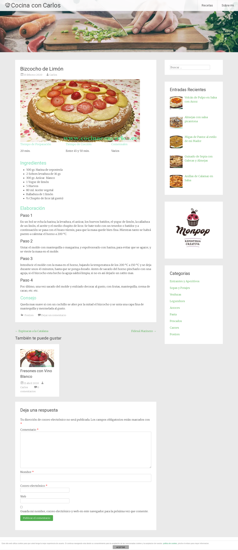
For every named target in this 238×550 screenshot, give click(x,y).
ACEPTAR (120, 547)
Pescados (176, 321)
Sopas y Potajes (180, 288)
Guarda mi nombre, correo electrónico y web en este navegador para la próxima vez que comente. (84, 511)
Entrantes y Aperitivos (184, 281)
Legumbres (177, 301)
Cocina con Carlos (36, 5)
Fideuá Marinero (143, 331)
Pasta (173, 314)
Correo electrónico (33, 485)
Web (23, 496)
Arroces (175, 307)
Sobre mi (228, 5)
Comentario (29, 429)
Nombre (27, 472)
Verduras (175, 294)
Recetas (207, 5)
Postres (29, 315)
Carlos (53, 74)
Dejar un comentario (53, 315)
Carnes (174, 327)
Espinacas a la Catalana (31, 331)
